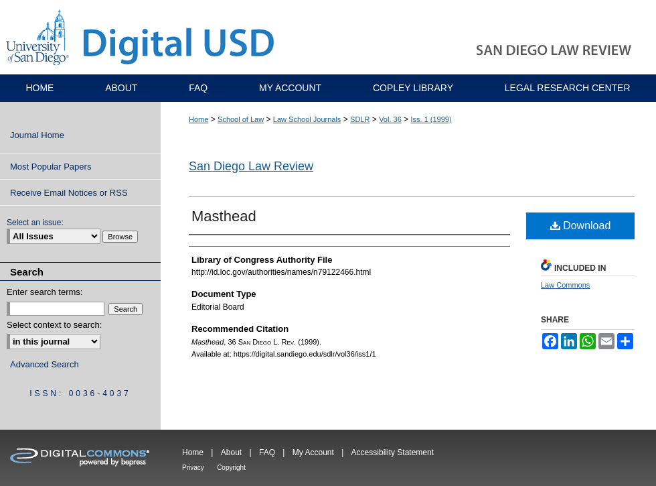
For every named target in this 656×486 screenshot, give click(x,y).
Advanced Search (44, 364)
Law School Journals (307, 119)
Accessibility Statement (392, 452)
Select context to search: (54, 325)
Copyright (231, 467)
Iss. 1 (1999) (430, 119)
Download (580, 225)
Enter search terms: (44, 292)
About (231, 452)
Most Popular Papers (50, 167)
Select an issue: (35, 222)
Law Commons (565, 285)
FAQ (267, 452)
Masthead (223, 216)
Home (198, 119)
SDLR (360, 119)
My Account (313, 452)
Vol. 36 (390, 119)
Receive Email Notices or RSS (69, 193)
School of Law (241, 119)
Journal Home (37, 135)
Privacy (193, 467)
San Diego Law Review (251, 166)
